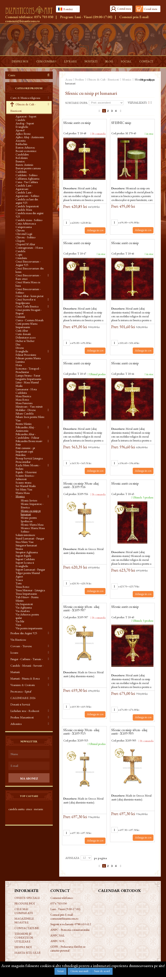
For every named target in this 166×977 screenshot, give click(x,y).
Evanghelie (22, 351)
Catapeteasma (24, 227)
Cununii (20, 316)
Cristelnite (21, 258)
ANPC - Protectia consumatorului (69, 930)
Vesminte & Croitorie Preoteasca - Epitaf (22, 688)
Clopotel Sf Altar (25, 244)
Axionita (21, 140)
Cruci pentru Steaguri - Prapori (29, 311)
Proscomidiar (23, 461)
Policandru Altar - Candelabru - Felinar (27, 435)
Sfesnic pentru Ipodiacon (29, 519)
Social (126, 61)
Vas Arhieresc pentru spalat (27, 616)
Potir (18, 444)
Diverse (20, 347)
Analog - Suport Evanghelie (25, 125)
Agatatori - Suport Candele (26, 118)
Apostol (20, 130)
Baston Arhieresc (25, 147)
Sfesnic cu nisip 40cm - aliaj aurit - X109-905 (129, 732)
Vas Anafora (23, 611)
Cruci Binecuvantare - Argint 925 (28, 263)
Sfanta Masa (23, 493)
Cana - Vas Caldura (27, 182)
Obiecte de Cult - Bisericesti (23, 107)
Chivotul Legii (24, 234)
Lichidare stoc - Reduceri (24, 711)
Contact (146, 61)
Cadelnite (21, 171)
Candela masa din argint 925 (29, 214)
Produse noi (24, 903)
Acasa (68, 79)
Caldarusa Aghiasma (27, 178)
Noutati (91, 61)
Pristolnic (21, 455)
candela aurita (16, 809)
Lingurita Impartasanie (29, 379)
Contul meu (124, 9)
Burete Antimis (24, 164)
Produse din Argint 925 (23, 633)
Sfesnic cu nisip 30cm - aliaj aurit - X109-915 (81, 732)
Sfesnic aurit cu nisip (77, 123)
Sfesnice (20, 496)
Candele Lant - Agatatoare (24, 187)
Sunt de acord (102, 971)
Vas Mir (20, 621)
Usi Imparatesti (24, 604)
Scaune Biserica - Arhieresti (25, 477)
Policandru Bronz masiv (29, 441)
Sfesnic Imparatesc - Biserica (32, 505)
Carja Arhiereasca (26, 223)
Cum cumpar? (46, 61)
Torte (19, 583)
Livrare (70, 61)
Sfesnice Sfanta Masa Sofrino (33, 529)
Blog (109, 61)
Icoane (14, 652)
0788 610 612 (83, 924)
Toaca (19, 580)
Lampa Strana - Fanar (28, 375)
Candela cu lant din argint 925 (27, 201)
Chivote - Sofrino (25, 237)
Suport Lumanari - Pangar (30, 569)
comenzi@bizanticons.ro (22, 21)
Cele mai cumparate (23, 911)
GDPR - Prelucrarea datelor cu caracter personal (67, 948)
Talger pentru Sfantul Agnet (28, 574)
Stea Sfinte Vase (25, 542)
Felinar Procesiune (26, 354)
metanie (38, 809)
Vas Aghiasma (24, 607)
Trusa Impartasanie (26, 593)
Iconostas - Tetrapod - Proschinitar (28, 370)
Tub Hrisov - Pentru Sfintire (27, 598)
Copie (19, 254)
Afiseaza (72, 858)
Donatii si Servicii (20, 704)
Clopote (20, 240)
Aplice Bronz (23, 133)
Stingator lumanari (26, 545)
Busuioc (20, 161)
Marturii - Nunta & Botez (25, 678)
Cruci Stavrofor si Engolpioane (25, 301)
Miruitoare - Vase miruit (29, 406)
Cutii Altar (22, 330)
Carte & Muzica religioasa (25, 98)
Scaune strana (23, 482)
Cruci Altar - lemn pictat (29, 296)
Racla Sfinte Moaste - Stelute (28, 466)
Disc (18, 344)
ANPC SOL (57, 941)
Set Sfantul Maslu (26, 486)
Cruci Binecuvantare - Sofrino (28, 290)
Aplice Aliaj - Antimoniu (30, 137)
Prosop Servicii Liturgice (29, 458)
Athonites (16, 724)
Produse (79, 79)
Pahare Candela (25, 413)
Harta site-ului (27, 953)
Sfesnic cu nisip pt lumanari (31, 512)
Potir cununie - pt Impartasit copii (25, 449)
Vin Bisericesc (18, 640)
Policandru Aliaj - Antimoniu (25, 428)
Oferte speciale (27, 898)
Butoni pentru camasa (28, 168)
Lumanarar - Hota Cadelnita (26, 390)
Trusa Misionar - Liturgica (30, 590)
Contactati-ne (26, 928)
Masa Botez (22, 399)
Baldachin (21, 144)
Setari (60, 971)
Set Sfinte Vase (24, 489)
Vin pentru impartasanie (29, 628)
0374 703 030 (43, 17)
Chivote (20, 230)
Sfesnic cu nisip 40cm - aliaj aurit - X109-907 (81, 608)
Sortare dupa (76, 103)
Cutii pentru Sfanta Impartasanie (26, 325)
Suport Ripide (23, 555)
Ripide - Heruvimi (26, 472)
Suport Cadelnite (25, 559)
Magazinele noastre (24, 920)
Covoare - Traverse (21, 646)
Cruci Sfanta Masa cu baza (28, 283)
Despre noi (20, 61)
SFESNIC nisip (121, 123)
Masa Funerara (24, 403)
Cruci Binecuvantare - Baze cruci (28, 276)
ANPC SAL (57, 935)
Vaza (18, 624)
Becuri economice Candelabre (26, 152)
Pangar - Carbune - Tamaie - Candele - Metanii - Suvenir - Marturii (26, 665)
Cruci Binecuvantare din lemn (30, 270)
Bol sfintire (22, 158)
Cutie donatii (23, 334)
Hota (19, 365)
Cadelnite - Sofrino (26, 175)
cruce (29, 809)
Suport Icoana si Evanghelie (25, 564)
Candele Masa (24, 209)
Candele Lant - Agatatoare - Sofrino (27, 194)
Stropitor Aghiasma (27, 552)
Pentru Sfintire (24, 423)
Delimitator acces (25, 337)
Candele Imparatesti (27, 206)
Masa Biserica (23, 396)
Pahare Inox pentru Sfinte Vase (30, 418)
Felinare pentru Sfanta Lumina (28, 359)
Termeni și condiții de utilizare (23, 937)
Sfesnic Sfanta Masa (32, 524)
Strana (19, 548)
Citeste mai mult (79, 971)
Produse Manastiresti (22, 717)
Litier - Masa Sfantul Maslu (27, 384)
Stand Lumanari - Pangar (30, 538)
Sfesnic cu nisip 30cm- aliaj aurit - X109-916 (81, 485)
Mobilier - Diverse (26, 410)
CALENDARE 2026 (22, 698)
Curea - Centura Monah (29, 320)
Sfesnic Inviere (29, 500)
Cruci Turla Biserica (27, 306)
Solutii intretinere (25, 535)
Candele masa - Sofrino (29, 220)
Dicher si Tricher (25, 341)
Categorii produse (29, 88)
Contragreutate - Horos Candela (29, 249)
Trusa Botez (22, 586)
